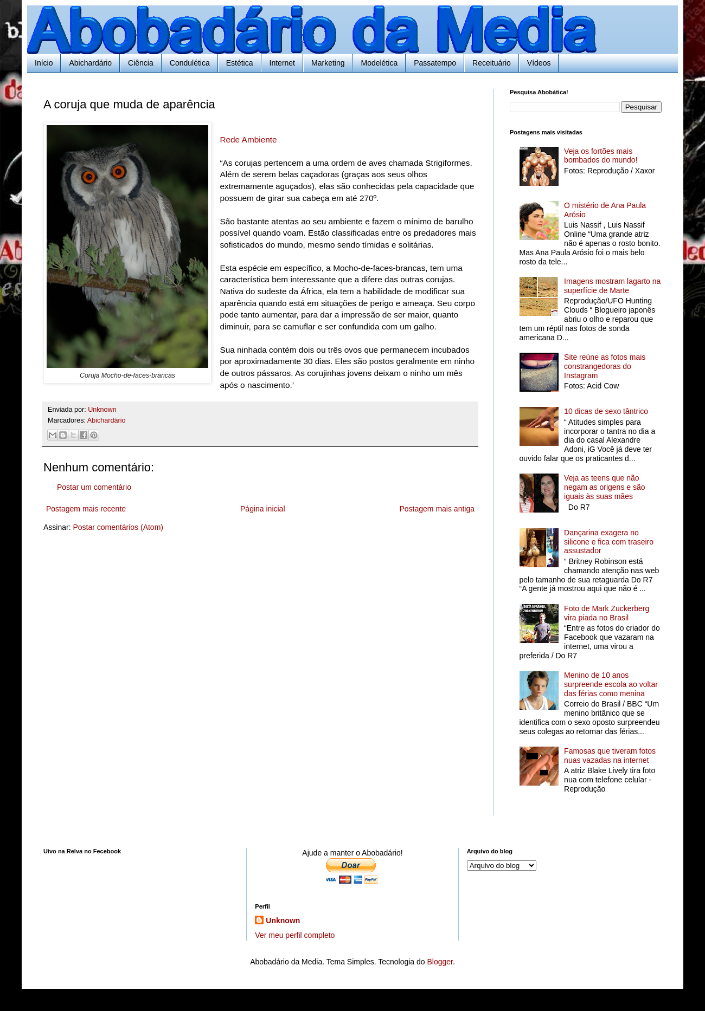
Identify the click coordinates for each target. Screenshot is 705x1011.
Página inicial (262, 508)
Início (44, 63)
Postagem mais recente (86, 508)
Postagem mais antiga (437, 508)
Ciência (140, 63)
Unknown (283, 920)
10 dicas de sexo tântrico (606, 411)
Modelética (379, 63)
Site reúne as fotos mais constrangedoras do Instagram (604, 366)
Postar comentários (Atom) (118, 527)
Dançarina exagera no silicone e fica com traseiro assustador (608, 541)
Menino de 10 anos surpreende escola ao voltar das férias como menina (611, 684)
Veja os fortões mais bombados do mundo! (600, 156)
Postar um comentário (94, 487)
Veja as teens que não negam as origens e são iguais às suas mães (604, 487)
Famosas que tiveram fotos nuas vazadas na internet (610, 755)
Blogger (439, 961)
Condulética (190, 63)
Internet (282, 63)
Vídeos (539, 63)
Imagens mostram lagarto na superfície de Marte (612, 286)
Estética (239, 63)
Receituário (491, 63)
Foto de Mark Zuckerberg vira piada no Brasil (606, 613)
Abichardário (90, 63)
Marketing (327, 63)
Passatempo (435, 63)
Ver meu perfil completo (295, 935)
